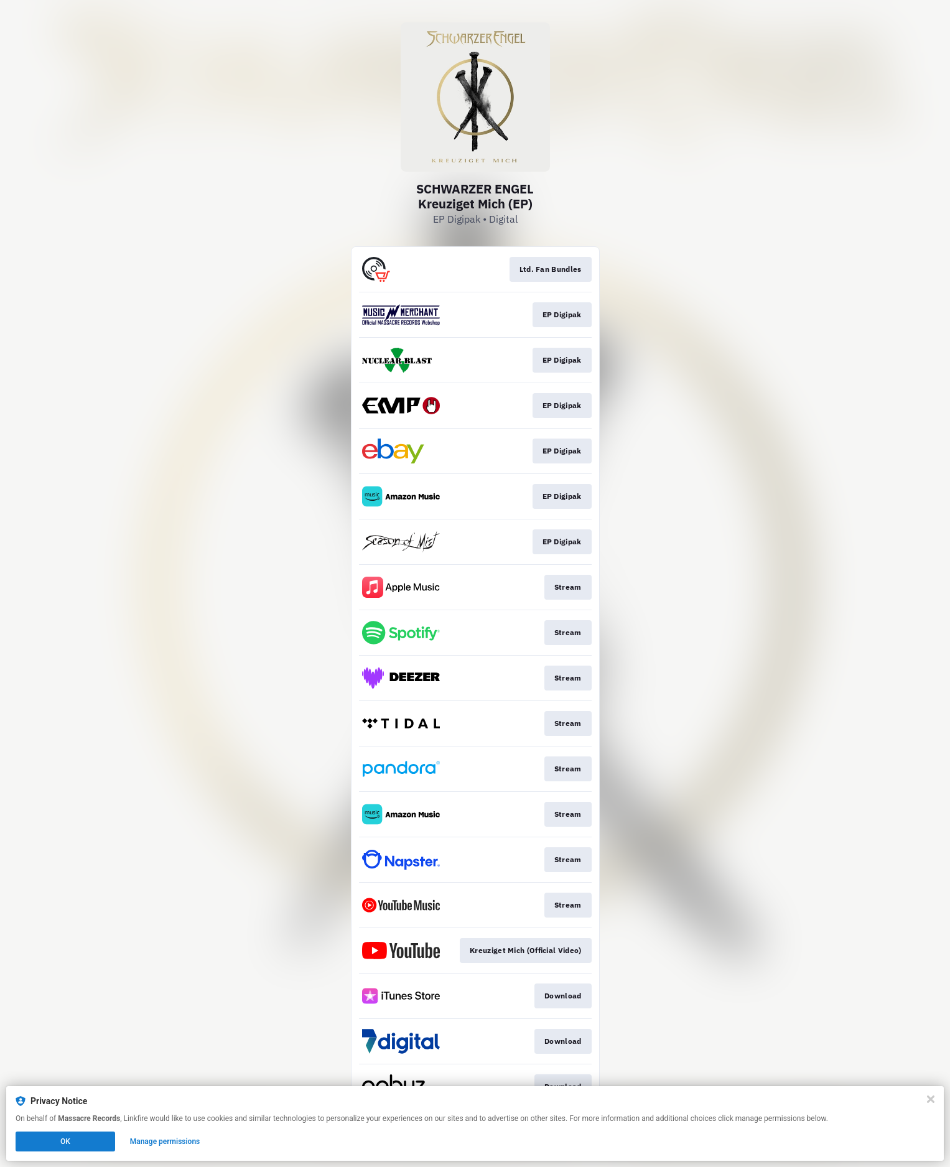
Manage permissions (165, 1141)
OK (65, 1141)
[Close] (931, 1099)
